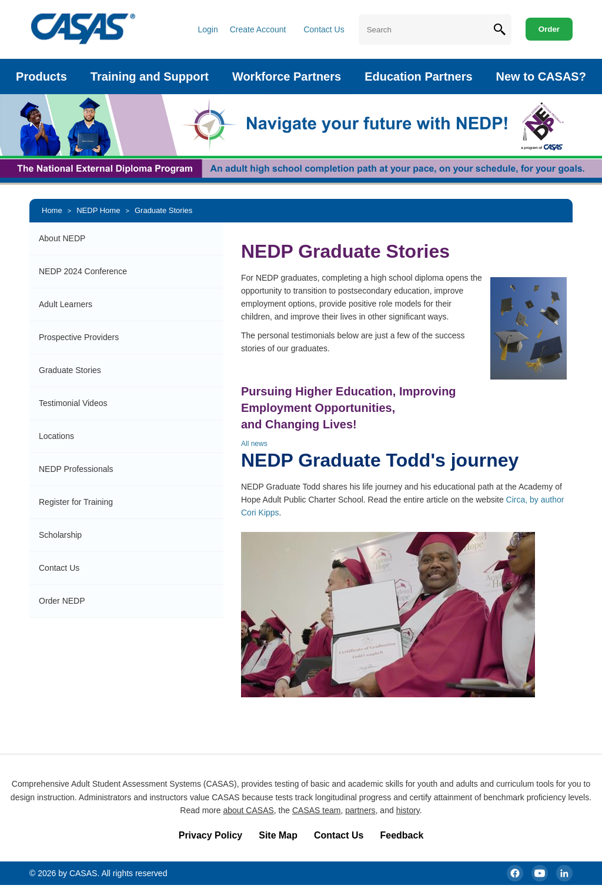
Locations (56, 436)
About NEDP (62, 238)
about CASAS (248, 810)
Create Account (258, 29)
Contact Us (323, 29)
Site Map (278, 835)
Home (52, 210)
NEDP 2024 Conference (83, 271)
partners (360, 810)
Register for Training (76, 502)
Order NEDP (62, 600)
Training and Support (150, 76)
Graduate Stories (163, 210)
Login (208, 29)
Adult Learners (65, 304)
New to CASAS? (541, 76)
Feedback (401, 835)
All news (254, 444)
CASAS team (316, 810)
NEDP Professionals (76, 469)
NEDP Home (98, 210)
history (408, 810)
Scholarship (60, 535)
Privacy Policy (211, 835)
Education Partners (418, 76)
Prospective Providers (79, 337)
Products (41, 76)
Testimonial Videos (73, 403)
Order (549, 29)
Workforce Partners (286, 76)
